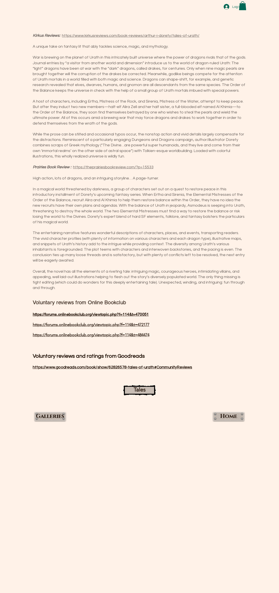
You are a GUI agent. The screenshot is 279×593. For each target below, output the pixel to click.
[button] (242, 5)
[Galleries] (50, 416)
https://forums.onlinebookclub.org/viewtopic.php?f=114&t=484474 (91, 335)
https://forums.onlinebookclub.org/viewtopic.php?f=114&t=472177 (91, 324)
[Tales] (139, 390)
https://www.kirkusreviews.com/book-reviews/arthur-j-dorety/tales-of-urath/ (130, 36)
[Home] (228, 416)
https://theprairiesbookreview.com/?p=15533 (113, 167)
